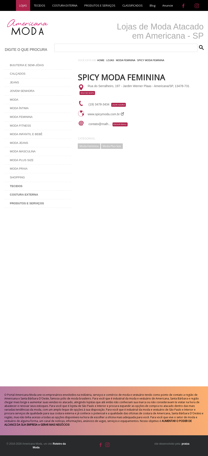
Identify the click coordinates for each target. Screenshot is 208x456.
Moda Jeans (19, 143)
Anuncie (167, 5)
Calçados (18, 73)
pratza (185, 443)
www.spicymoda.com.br (106, 114)
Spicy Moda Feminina (150, 60)
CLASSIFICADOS (132, 5)
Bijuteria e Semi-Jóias (27, 65)
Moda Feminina (21, 117)
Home (100, 60)
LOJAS (23, 5)
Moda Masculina (23, 151)
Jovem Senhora (22, 91)
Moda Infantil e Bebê (26, 134)
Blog (152, 5)
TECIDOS (39, 5)
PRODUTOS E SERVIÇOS (99, 5)
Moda (14, 99)
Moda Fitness (20, 125)
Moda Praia (19, 168)
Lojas (110, 60)
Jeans (14, 82)
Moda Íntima (19, 108)
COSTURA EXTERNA (64, 5)
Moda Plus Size (21, 160)
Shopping (17, 177)
